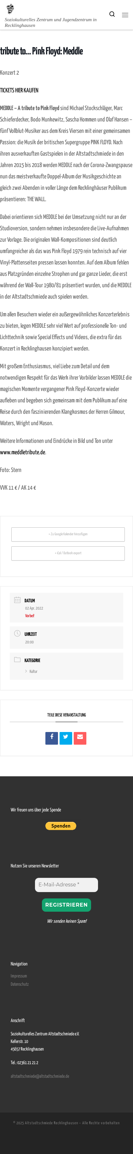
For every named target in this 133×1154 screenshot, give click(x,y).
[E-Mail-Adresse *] (66, 885)
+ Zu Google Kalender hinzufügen (68, 534)
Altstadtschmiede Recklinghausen (51, 1123)
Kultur (31, 672)
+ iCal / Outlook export (68, 553)
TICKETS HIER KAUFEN (19, 91)
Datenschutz (20, 984)
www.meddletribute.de (22, 453)
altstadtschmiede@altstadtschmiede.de (40, 1076)
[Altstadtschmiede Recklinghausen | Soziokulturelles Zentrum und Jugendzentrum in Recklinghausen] (10, 8)
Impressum (19, 976)
